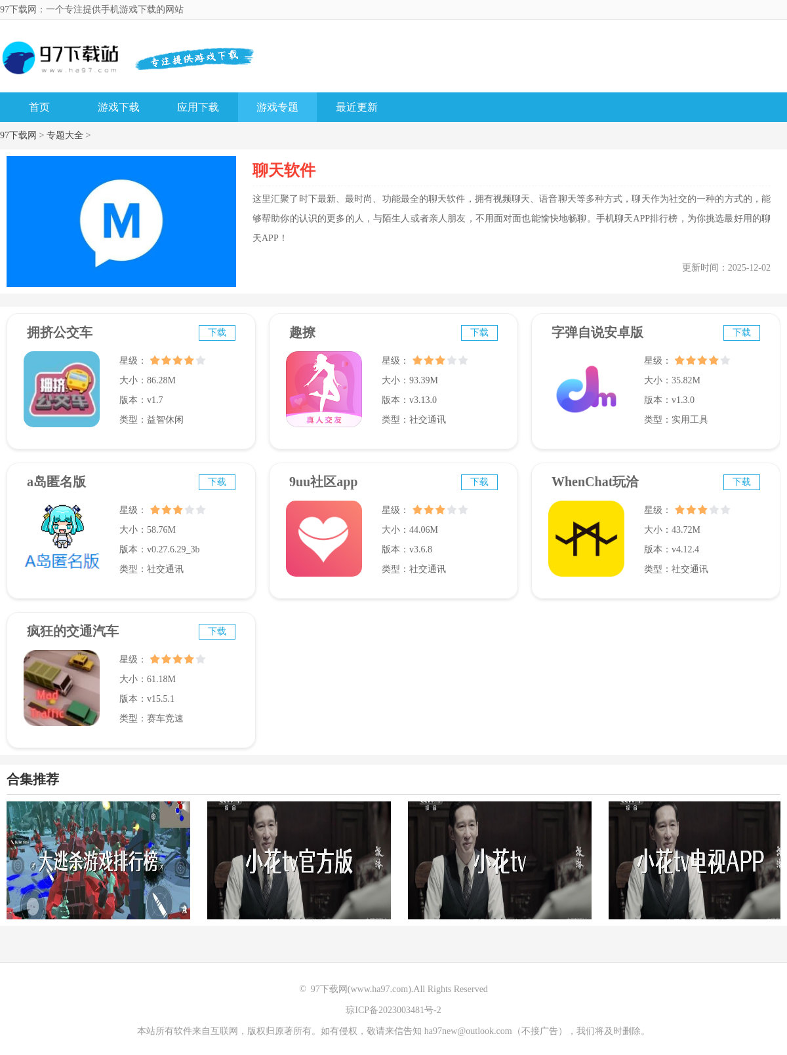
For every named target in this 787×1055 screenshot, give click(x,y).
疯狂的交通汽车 (73, 631)
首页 (39, 107)
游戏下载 (119, 107)
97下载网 (18, 135)
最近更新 (357, 107)
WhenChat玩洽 (595, 481)
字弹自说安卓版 (597, 332)
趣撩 (302, 332)
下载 (217, 332)
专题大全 (65, 135)
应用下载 (198, 107)
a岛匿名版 (56, 481)
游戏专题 (277, 107)
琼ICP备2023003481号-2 (393, 1010)
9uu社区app (323, 481)
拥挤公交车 (59, 332)
